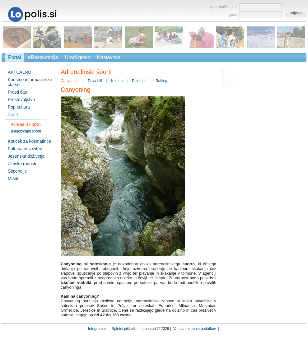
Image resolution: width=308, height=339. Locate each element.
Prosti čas (17, 92)
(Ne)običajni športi (26, 131)
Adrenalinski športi (26, 124)
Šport (13, 114)
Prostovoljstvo (21, 99)
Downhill (95, 81)
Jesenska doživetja (26, 156)
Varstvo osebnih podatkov (194, 329)
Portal (14, 57)
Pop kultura (19, 106)
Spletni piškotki (124, 329)
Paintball (139, 81)
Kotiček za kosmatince (29, 141)
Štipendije (17, 171)
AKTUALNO (19, 72)
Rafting (161, 81)
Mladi (13, 178)
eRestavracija (43, 57)
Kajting (117, 81)
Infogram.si (97, 329)
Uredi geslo (77, 57)
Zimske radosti (22, 163)
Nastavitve (108, 57)
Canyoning (69, 81)
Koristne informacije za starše (30, 82)
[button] (295, 13)
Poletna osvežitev (25, 148)
